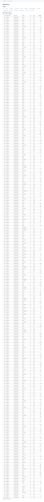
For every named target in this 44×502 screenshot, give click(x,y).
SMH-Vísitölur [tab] (16, 10)
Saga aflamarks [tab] (17, 8)
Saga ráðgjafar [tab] (11, 8)
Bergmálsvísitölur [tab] (22, 10)
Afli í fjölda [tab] (21, 8)
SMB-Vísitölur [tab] (11, 10)
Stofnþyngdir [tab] (38, 8)
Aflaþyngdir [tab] (26, 8)
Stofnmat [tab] (6, 8)
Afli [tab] (3, 8)
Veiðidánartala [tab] (32, 10)
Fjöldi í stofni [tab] (27, 10)
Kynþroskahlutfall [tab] (5, 10)
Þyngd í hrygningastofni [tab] (32, 8)
